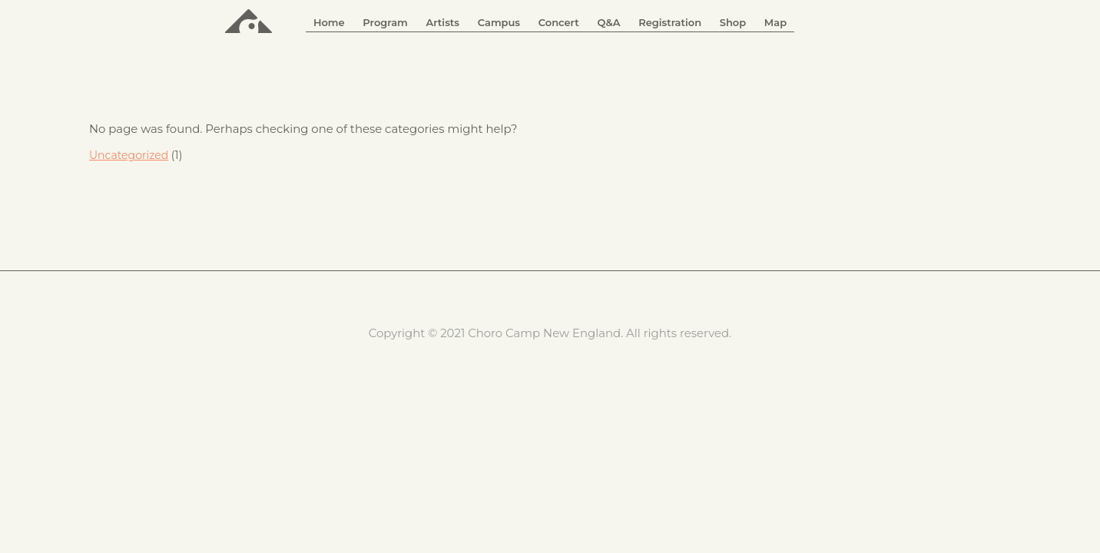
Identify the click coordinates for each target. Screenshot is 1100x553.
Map (775, 22)
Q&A (608, 22)
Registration (669, 22)
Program (385, 22)
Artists (442, 22)
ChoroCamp (248, 19)
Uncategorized (128, 155)
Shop (733, 22)
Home (329, 22)
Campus (499, 22)
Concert (558, 22)
